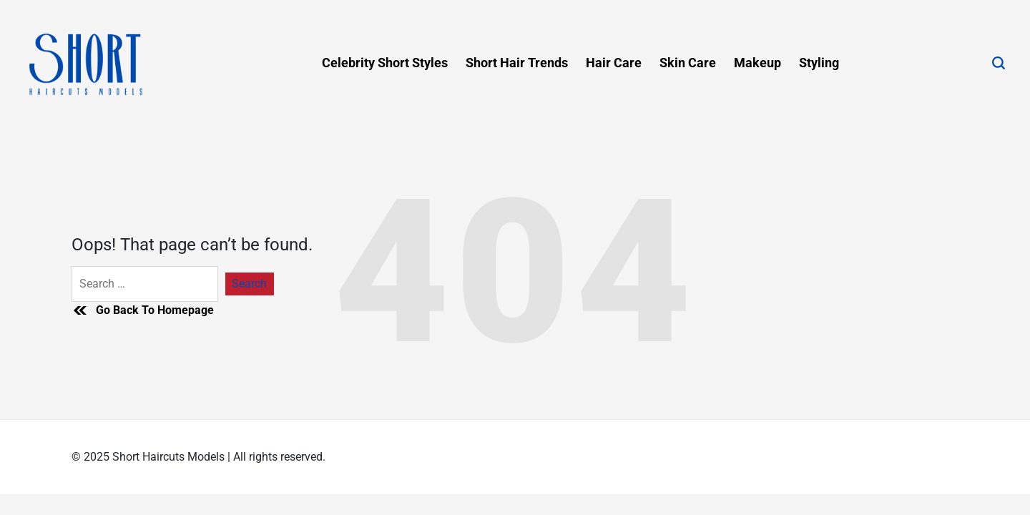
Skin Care (687, 62)
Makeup (757, 62)
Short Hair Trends (517, 62)
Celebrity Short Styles (385, 62)
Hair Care (614, 62)
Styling (819, 62)
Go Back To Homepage (143, 310)
